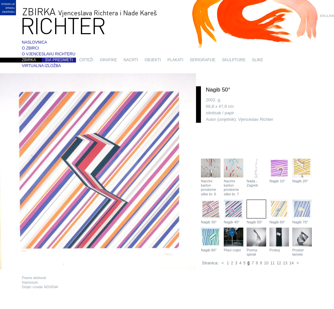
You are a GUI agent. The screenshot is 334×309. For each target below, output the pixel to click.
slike (257, 60)
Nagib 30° (210, 212)
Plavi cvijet (233, 240)
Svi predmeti (59, 60)
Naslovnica (34, 42)
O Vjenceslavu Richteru (48, 54)
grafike (108, 60)
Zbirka (29, 60)
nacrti (131, 60)
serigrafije (203, 60)
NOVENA (51, 287)
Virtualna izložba (41, 65)
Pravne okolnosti (34, 278)
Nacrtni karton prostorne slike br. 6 (210, 177)
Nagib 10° (279, 171)
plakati (175, 60)
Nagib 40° (233, 212)
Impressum (30, 282)
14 (291, 263)
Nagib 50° (256, 212)
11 (272, 263)
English (327, 16)
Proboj (279, 240)
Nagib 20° (302, 171)
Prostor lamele (302, 242)
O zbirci (30, 48)
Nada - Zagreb (256, 173)
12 (279, 263)
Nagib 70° (302, 212)
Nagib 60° (279, 212)
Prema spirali (256, 242)
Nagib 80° (210, 240)
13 (285, 263)
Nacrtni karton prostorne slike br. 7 (233, 177)
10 (266, 263)
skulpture (233, 60)
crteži (86, 60)
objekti (152, 60)
